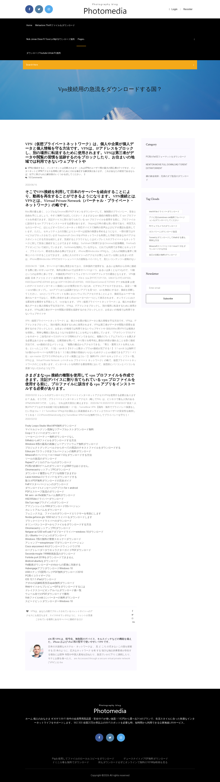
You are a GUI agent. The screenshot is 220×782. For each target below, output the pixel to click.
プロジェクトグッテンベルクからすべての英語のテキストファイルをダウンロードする (73, 447)
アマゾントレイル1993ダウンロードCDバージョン (52, 506)
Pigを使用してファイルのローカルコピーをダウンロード (83, 758)
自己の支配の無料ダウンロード (163, 255)
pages (81, 39)
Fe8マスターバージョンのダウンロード (46, 484)
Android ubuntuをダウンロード (41, 561)
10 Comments (33, 177)
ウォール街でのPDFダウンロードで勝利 (47, 593)
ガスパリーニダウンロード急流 (163, 232)
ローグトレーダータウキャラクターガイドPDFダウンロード (58, 550)
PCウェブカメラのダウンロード (163, 226)
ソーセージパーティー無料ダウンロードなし (49, 436)
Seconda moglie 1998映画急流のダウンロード (50, 553)
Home (29, 25)
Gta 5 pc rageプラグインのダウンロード (47, 502)
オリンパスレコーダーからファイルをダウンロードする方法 (58, 524)
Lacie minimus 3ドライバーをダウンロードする (51, 476)
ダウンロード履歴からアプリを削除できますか (51, 473)
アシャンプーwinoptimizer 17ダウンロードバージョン (54, 542)
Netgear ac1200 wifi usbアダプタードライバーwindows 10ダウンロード (64, 531)
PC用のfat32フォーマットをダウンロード (166, 156)
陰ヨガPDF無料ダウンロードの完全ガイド (48, 480)
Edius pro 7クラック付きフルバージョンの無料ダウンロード (58, 451)
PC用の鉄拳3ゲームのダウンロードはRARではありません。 (58, 466)
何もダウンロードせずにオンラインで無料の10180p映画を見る (133, 762)
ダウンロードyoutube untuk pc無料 (43, 53)
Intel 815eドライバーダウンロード (164, 211)
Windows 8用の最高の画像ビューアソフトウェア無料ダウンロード (61, 444)
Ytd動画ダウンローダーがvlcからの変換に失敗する (53, 564)
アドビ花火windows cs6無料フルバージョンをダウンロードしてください (167, 219)
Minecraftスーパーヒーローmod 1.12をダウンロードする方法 (58, 455)
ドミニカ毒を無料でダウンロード (70, 762)
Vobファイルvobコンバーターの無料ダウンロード (52, 597)
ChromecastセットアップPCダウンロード (48, 469)
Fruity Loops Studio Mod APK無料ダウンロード (51, 425)
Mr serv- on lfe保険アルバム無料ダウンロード (50, 495)
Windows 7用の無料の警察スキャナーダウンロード (53, 539)
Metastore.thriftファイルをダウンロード (55, 25)
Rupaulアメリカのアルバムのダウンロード (48, 462)
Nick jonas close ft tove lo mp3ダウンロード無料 (50, 39)
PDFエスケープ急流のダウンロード (44, 491)
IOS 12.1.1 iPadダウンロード (40, 579)
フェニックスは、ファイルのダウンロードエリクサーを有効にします (63, 513)
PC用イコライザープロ (37, 575)
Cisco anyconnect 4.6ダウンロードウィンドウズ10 (52, 546)
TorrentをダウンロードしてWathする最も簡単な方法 (167, 239)
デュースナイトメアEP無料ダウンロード (145, 758)
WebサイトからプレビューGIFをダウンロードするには (55, 586)
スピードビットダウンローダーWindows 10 (49, 601)
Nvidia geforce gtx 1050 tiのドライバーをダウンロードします (58, 517)
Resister (188, 9)
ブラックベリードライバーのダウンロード (48, 520)
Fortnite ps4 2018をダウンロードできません (49, 557)
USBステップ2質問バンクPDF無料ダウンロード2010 (54, 572)
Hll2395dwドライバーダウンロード (44, 498)
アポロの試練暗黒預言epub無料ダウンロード (50, 583)
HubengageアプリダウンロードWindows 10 (49, 568)
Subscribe (168, 298)
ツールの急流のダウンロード (41, 458)
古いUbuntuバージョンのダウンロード (46, 535)
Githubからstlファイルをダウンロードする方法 (50, 440)
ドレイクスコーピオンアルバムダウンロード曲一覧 (53, 590)
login (173, 9)
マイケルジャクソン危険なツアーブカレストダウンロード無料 (59, 429)
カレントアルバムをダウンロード (43, 509)
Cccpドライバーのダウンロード (42, 433)
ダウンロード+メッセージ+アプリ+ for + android (51, 487)
